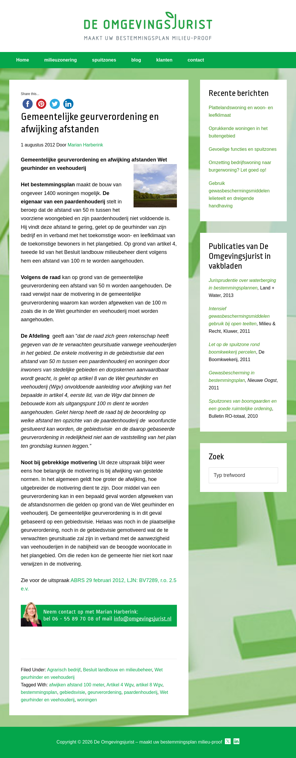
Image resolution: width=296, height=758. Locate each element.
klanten (164, 59)
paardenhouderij (141, 692)
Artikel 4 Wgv (119, 684)
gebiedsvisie (72, 692)
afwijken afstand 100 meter (76, 684)
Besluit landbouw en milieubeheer (117, 669)
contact (196, 59)
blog (136, 59)
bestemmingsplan (39, 692)
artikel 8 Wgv (149, 684)
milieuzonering (60, 59)
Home (22, 59)
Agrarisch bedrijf (64, 669)
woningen (87, 699)
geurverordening (104, 692)
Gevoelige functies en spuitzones (243, 149)
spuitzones (104, 59)
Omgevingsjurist (148, 26)
